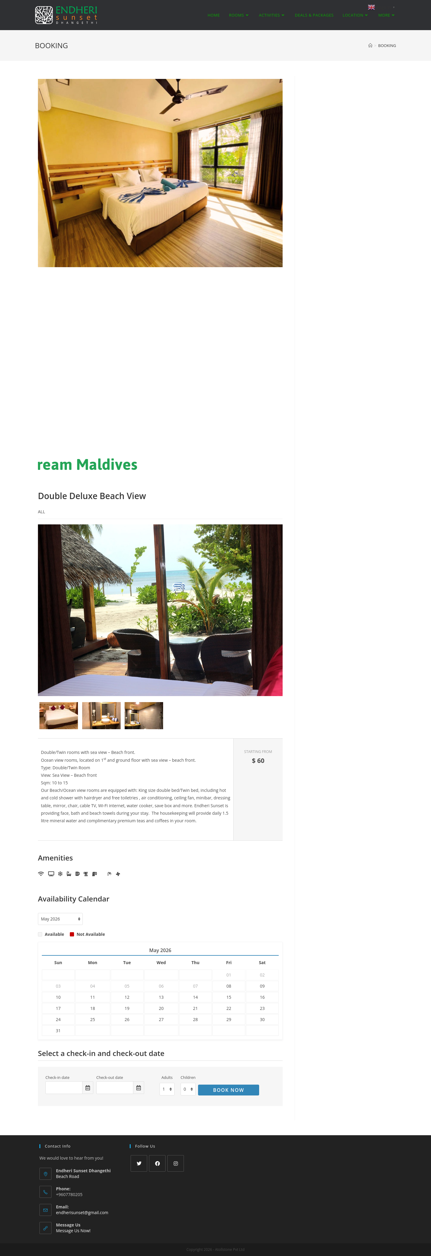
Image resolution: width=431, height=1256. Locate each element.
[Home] (370, 45)
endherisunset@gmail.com (82, 1212)
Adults (166, 1077)
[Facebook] (157, 1163)
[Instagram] (175, 1163)
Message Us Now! (73, 1230)
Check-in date (57, 1077)
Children (188, 1077)
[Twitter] (139, 1163)
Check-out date (109, 1077)
